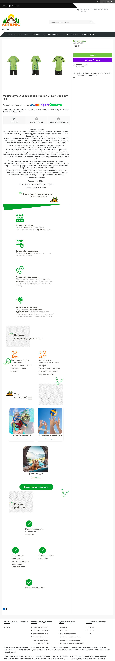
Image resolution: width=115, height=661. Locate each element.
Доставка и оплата (51, 34)
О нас (26, 34)
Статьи (65, 34)
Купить (93, 55)
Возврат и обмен (89, 34)
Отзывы (75, 34)
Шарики (91, 630)
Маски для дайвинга (40, 637)
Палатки (63, 627)
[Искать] (90, 22)
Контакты (36, 34)
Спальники (64, 630)
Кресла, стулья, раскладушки (71, 640)
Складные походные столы (70, 637)
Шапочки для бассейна (41, 630)
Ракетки (91, 627)
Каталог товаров (14, 34)
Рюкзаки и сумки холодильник (71, 643)
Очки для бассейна (40, 627)
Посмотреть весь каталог (36, 487)
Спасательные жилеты (41, 643)
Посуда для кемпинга (68, 634)
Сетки (90, 634)
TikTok (8, 627)
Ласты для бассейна (40, 634)
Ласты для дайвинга (40, 640)
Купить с (92, 60)
